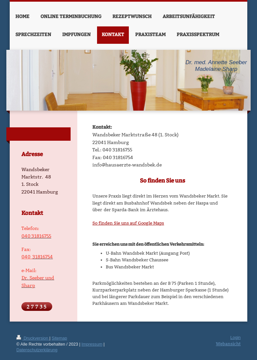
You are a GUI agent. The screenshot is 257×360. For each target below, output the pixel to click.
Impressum (92, 344)
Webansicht (228, 343)
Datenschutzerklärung (37, 350)
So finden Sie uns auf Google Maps (128, 223)
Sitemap (59, 338)
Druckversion (32, 338)
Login (235, 337)
